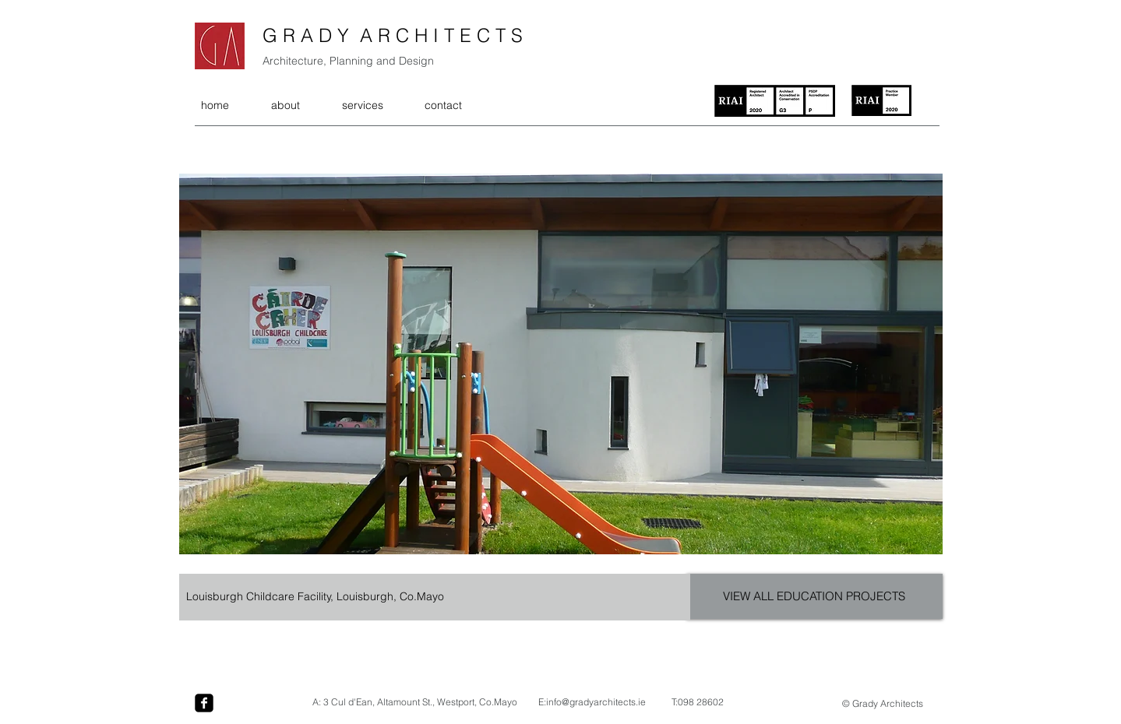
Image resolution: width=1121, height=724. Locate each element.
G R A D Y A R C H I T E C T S (393, 35)
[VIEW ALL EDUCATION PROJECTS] (814, 596)
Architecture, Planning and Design (348, 61)
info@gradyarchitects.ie (596, 702)
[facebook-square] (204, 703)
